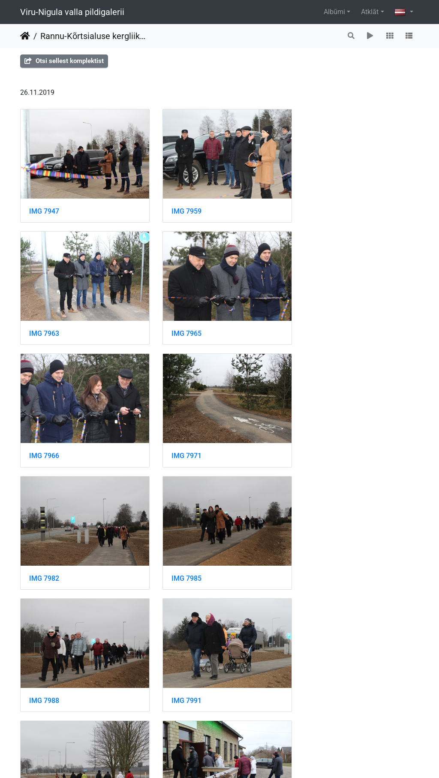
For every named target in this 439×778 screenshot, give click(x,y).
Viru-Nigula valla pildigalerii (72, 12)
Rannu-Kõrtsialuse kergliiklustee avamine (93, 36)
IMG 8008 (44, 682)
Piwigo (231, 760)
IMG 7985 (181, 445)
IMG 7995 (181, 564)
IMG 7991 (44, 564)
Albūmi (334, 12)
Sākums (25, 36)
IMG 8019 (319, 682)
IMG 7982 (44, 445)
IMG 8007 (319, 564)
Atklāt (370, 12)
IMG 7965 (44, 326)
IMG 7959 (181, 207)
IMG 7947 (44, 207)
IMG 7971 (319, 326)
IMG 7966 (181, 326)
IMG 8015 (181, 682)
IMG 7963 (319, 207)
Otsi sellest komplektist (64, 61)
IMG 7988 (319, 445)
